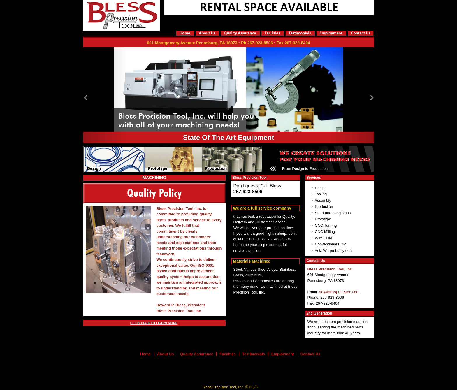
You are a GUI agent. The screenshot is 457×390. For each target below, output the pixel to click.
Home (145, 354)
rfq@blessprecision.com (339, 292)
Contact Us (310, 354)
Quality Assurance (196, 354)
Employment (282, 354)
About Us (165, 354)
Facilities (227, 354)
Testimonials (253, 354)
